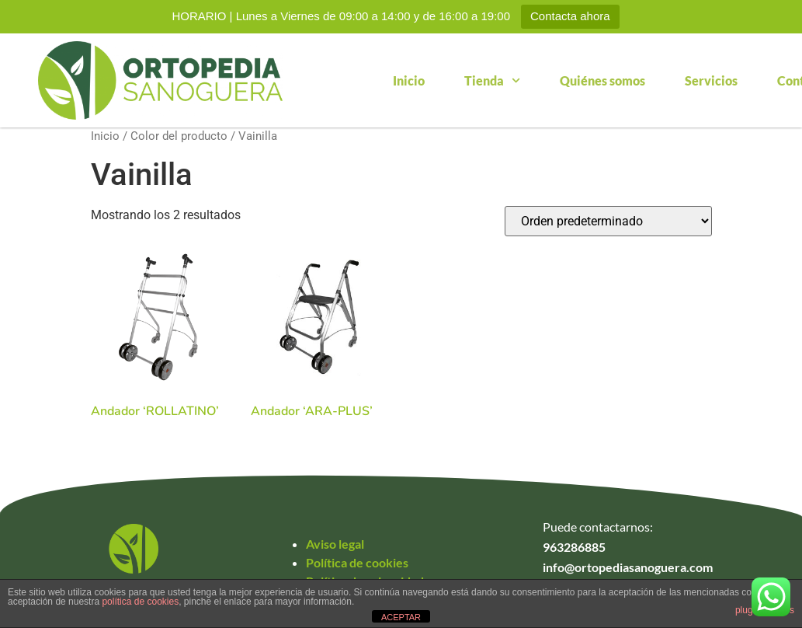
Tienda (492, 80)
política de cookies (140, 601)
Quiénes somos (602, 80)
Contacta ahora (570, 16)
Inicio (409, 80)
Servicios (711, 80)
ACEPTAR (401, 617)
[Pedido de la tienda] (608, 221)
